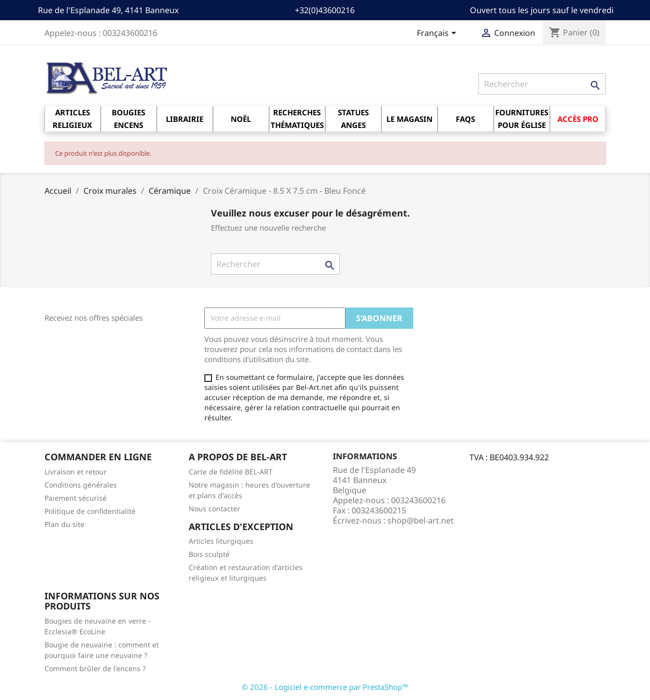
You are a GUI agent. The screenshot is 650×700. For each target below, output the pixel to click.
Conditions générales (81, 485)
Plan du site (64, 524)
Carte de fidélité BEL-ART (231, 471)
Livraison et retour (76, 471)
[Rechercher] (542, 84)
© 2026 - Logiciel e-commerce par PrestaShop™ (325, 687)
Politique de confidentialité (90, 511)
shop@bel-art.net (420, 520)
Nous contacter (214, 508)
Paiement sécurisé (76, 498)
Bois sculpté (209, 554)
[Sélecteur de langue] (438, 34)
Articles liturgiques (221, 541)
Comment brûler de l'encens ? (95, 668)
